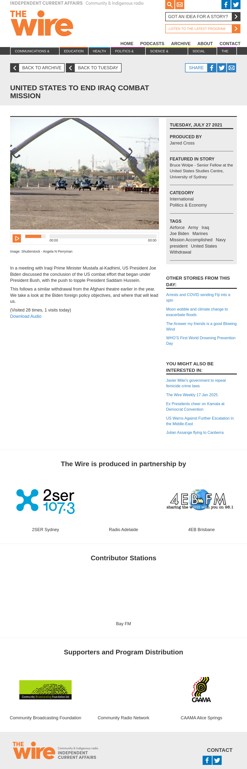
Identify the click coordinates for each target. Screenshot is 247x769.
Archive (181, 43)
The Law (225, 52)
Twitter (235, 4)
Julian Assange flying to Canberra (195, 432)
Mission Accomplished (191, 239)
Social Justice (199, 52)
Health (99, 51)
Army (193, 227)
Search (169, 4)
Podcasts (152, 43)
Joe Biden (179, 233)
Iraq (205, 227)
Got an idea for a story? (204, 17)
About (205, 43)
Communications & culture (32, 52)
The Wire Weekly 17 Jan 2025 (192, 395)
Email (179, 4)
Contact (230, 43)
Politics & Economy (124, 52)
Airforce (177, 227)
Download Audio (25, 316)
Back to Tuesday (94, 68)
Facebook (226, 4)
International (182, 199)
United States (204, 246)
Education (73, 51)
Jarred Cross (182, 143)
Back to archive (38, 68)
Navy (221, 239)
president (179, 246)
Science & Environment (162, 52)
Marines (200, 233)
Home (126, 43)
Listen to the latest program (202, 29)
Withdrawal (180, 252)
